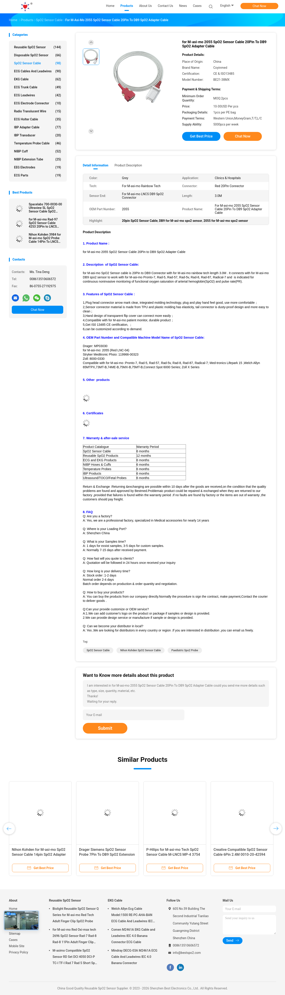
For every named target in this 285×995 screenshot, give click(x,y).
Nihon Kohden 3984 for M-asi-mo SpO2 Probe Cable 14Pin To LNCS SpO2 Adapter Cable (45, 238)
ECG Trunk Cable (37, 87)
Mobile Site (16, 946)
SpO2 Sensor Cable (37, 63)
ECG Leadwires (37, 95)
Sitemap (14, 933)
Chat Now (259, 6)
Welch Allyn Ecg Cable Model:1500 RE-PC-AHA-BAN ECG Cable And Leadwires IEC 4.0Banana (132, 915)
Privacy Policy (18, 952)
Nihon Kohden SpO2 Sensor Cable (140, 650)
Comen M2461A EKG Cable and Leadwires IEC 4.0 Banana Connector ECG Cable (133, 936)
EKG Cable (37, 79)
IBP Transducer (37, 135)
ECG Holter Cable (37, 119)
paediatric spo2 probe (184, 650)
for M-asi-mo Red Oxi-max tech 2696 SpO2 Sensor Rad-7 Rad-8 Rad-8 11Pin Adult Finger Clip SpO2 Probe (74, 936)
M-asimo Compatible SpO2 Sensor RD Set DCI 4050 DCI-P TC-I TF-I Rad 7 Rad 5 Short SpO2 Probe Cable (76, 957)
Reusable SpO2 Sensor (37, 47)
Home (13, 908)
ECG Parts (37, 175)
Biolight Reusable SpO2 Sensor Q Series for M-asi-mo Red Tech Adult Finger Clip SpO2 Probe (76, 915)
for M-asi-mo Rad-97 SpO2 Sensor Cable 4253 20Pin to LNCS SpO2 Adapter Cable (43, 223)
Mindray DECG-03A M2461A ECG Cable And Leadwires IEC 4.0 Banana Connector (134, 957)
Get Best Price (201, 136)
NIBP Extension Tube (37, 159)
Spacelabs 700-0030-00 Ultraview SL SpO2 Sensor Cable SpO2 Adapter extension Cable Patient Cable (46, 207)
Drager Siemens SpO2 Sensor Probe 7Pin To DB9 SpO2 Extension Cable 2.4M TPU (107, 854)
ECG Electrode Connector (37, 103)
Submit (105, 728)
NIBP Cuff (37, 151)
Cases (13, 940)
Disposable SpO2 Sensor (37, 55)
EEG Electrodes (37, 167)
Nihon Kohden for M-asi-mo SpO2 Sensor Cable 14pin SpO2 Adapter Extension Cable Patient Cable (39, 854)
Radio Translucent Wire (37, 111)
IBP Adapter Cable (37, 127)
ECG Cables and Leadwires (37, 71)
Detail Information (95, 165)
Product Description (128, 165)
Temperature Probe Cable (37, 143)
